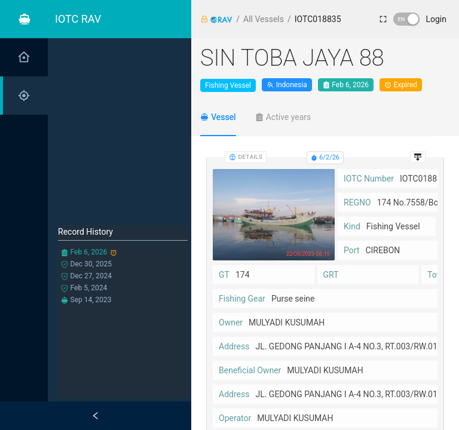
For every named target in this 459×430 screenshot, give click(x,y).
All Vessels (263, 19)
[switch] (406, 19)
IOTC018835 (318, 19)
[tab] (218, 117)
